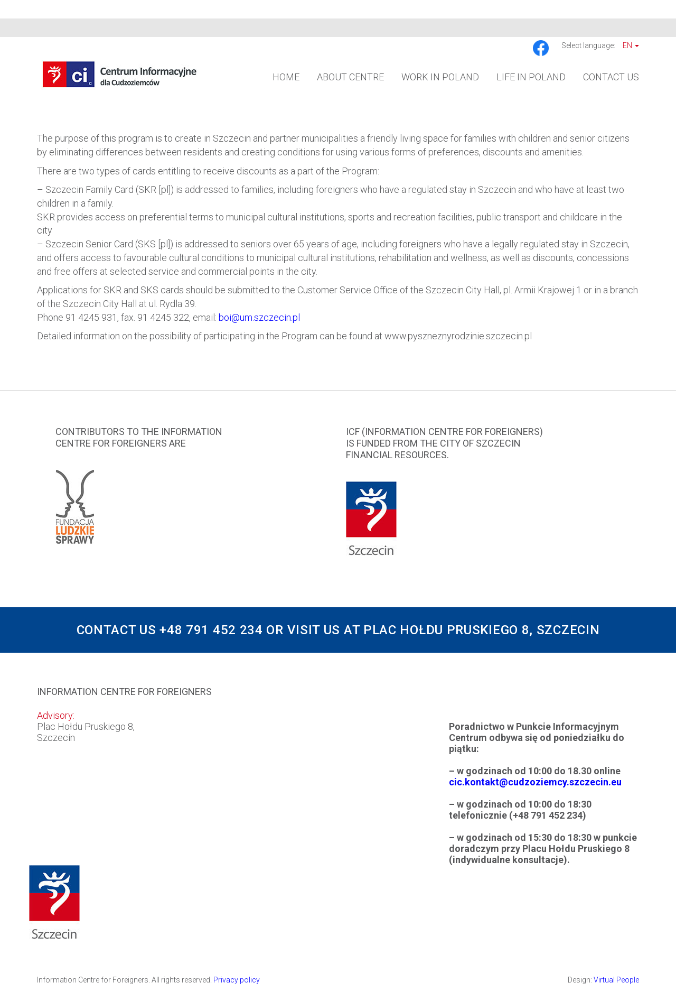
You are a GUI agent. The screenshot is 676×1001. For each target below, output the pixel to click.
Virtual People (616, 980)
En (631, 45)
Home (286, 76)
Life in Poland (531, 76)
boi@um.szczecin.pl (259, 317)
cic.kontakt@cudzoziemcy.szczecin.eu (535, 781)
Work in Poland (440, 76)
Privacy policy (236, 980)
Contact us (611, 76)
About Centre (350, 76)
